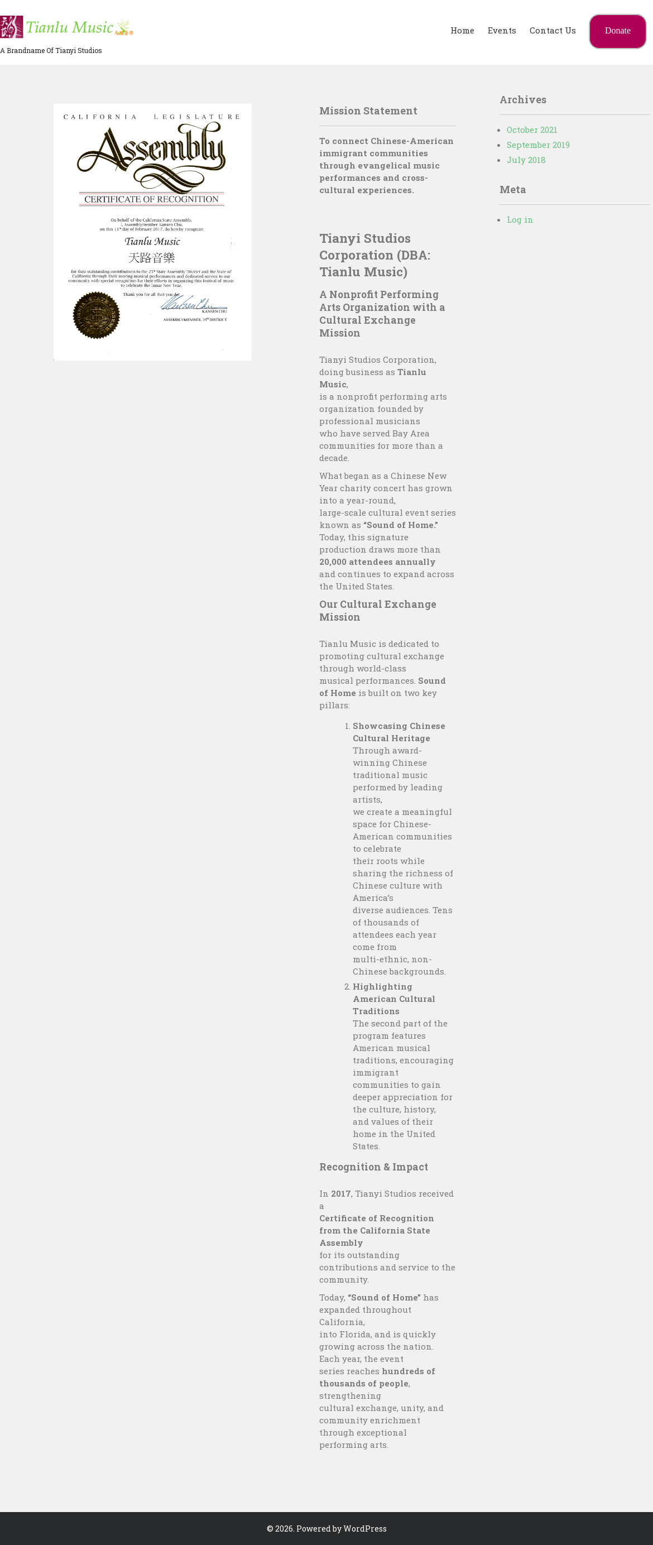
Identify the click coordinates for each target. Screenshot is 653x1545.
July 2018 (526, 159)
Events (502, 30)
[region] (153, 232)
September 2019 (538, 144)
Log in (520, 219)
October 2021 (532, 129)
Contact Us (553, 30)
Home (462, 30)
